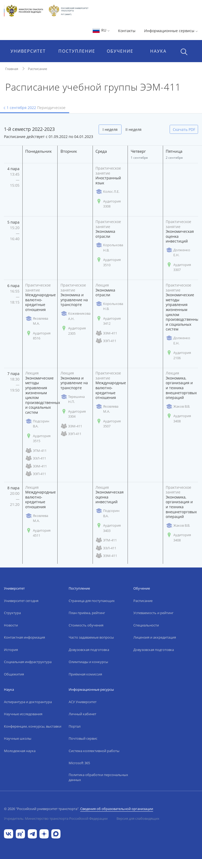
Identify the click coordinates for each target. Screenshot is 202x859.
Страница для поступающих (92, 600)
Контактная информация (24, 637)
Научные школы (17, 738)
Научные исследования (23, 714)
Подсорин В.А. (37, 424)
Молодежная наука (20, 750)
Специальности (146, 625)
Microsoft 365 (79, 763)
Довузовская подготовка (89, 649)
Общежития (14, 674)
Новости (11, 625)
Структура (12, 612)
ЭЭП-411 (105, 340)
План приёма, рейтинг (87, 612)
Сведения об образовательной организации (116, 808)
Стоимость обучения (86, 625)
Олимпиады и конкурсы (88, 661)
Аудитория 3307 (178, 267)
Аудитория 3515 (37, 438)
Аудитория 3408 (178, 418)
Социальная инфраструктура (28, 661)
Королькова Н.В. (109, 248)
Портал (74, 726)
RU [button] (101, 30)
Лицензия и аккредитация (154, 637)
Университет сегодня (21, 600)
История (11, 649)
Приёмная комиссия (85, 674)
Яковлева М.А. (36, 321)
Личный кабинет (82, 714)
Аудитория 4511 (37, 533)
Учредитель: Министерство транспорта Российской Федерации (56, 818)
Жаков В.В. (178, 406)
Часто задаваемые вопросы (91, 637)
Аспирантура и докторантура (28, 701)
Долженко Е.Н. (178, 253)
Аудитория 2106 (178, 355)
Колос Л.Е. (107, 191)
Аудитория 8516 (37, 336)
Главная (11, 68)
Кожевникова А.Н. (75, 316)
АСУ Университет (83, 701)
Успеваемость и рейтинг (153, 612)
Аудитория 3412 (108, 321)
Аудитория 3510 (108, 262)
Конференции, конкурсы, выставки (32, 726)
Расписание (37, 68)
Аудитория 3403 (108, 528)
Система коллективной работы (94, 750)
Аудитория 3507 (108, 424)
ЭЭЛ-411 (35, 458)
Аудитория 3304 (73, 414)
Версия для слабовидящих (138, 818)
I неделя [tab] (110, 129)
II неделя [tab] (133, 129)
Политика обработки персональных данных (98, 777)
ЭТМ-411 (36, 450)
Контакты (126, 30)
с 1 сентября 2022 (34, 107)
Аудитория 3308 (108, 204)
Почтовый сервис (83, 738)
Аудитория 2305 (73, 331)
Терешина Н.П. (72, 399)
